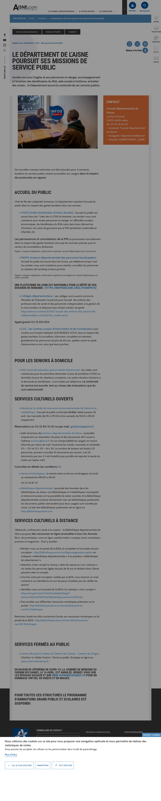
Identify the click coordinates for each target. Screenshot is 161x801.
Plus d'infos (11, 754)
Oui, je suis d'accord (19, 765)
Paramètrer (42, 765)
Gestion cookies (151, 734)
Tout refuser (63, 765)
